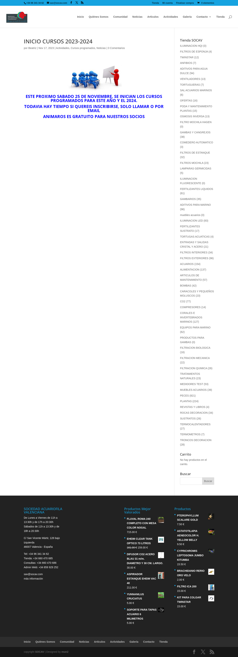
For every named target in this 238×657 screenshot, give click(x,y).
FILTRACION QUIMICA (193, 368)
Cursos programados (83, 48)
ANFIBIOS (186, 62)
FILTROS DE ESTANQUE (195, 152)
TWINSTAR (186, 57)
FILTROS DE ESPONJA (194, 51)
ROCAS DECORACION (194, 412)
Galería (187, 16)
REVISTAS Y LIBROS (192, 406)
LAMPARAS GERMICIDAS (195, 168)
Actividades (170, 16)
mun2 (65, 651)
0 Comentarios (116, 48)
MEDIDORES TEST (191, 384)
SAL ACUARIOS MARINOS (196, 90)
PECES (184, 395)
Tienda (155, 3)
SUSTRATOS (188, 418)
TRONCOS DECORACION (195, 440)
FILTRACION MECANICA (195, 358)
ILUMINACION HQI (191, 45)
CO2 (182, 301)
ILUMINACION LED (191, 220)
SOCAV (39, 651)
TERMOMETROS (190, 434)
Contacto (202, 16)
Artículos (153, 16)
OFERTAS (186, 100)
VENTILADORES (190, 78)
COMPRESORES (190, 307)
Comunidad (120, 16)
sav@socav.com (33, 574)
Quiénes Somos (98, 16)
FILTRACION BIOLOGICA (195, 347)
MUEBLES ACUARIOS (193, 389)
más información (33, 578)
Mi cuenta (167, 3)
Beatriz (32, 48)
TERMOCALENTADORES (195, 424)
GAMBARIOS (188, 199)
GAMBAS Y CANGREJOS (195, 132)
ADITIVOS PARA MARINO (195, 204)
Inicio (80, 16)
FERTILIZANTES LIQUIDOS (196, 188)
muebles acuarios (190, 215)
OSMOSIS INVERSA (192, 116)
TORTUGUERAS (190, 84)
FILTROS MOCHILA (191, 162)
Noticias (137, 16)
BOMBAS (185, 285)
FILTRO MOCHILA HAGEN (195, 122)
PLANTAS (186, 401)
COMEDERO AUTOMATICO (196, 142)
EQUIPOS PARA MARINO (195, 327)
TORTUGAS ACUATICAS (195, 236)
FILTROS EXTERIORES (194, 258)
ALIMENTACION (189, 269)
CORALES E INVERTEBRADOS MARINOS (191, 317)
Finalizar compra (185, 3)
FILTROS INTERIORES (194, 252)
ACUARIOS (187, 264)
